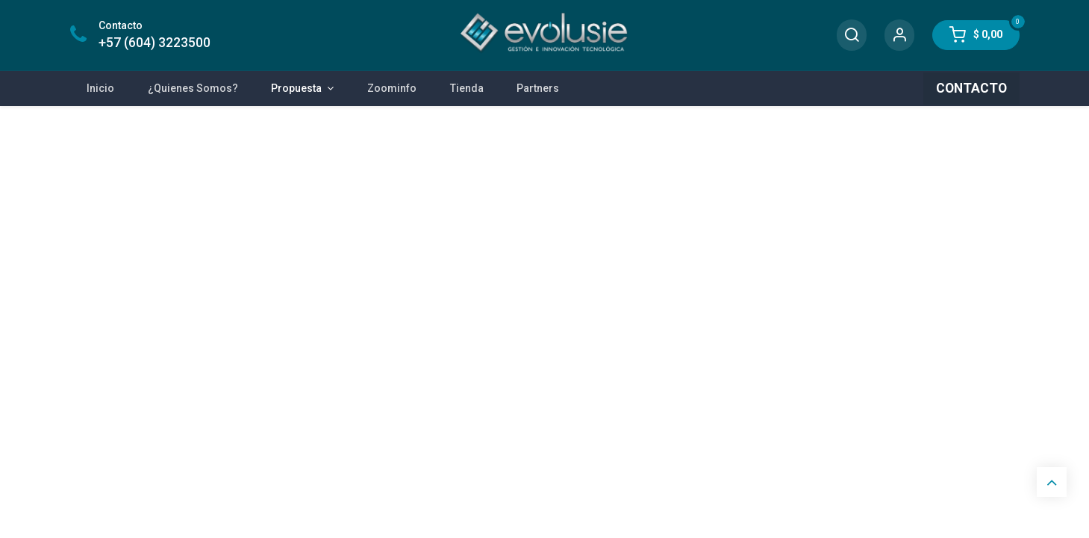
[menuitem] (100, 88)
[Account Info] (899, 35)
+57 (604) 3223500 (154, 42)
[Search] (852, 35)
